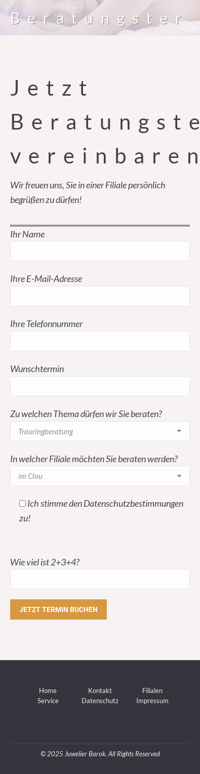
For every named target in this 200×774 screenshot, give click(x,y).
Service (48, 701)
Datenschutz (100, 701)
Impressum (152, 701)
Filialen (152, 690)
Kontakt (100, 690)
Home (48, 690)
